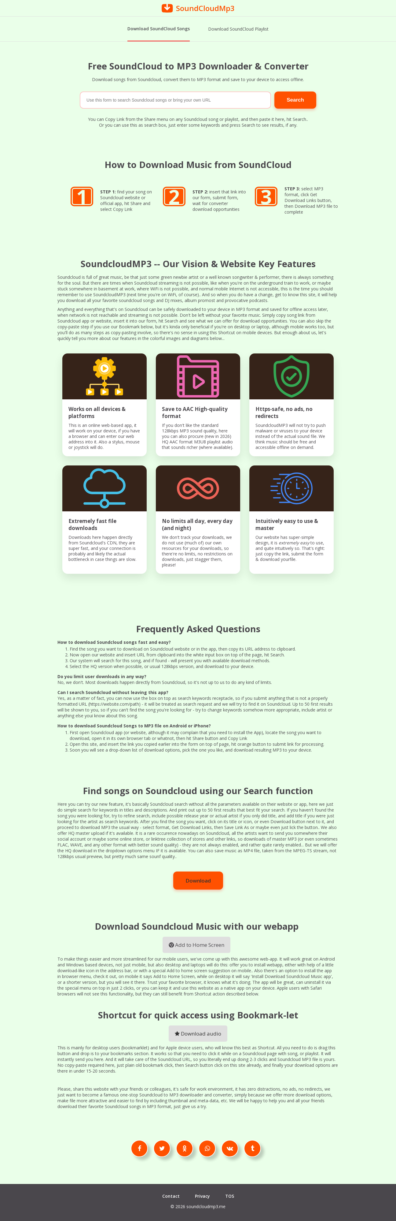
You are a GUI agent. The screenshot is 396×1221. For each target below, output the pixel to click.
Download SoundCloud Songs (158, 29)
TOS (229, 1195)
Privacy (202, 1195)
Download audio (198, 1032)
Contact (171, 1195)
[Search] (175, 99)
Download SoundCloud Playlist (238, 29)
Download (198, 879)
